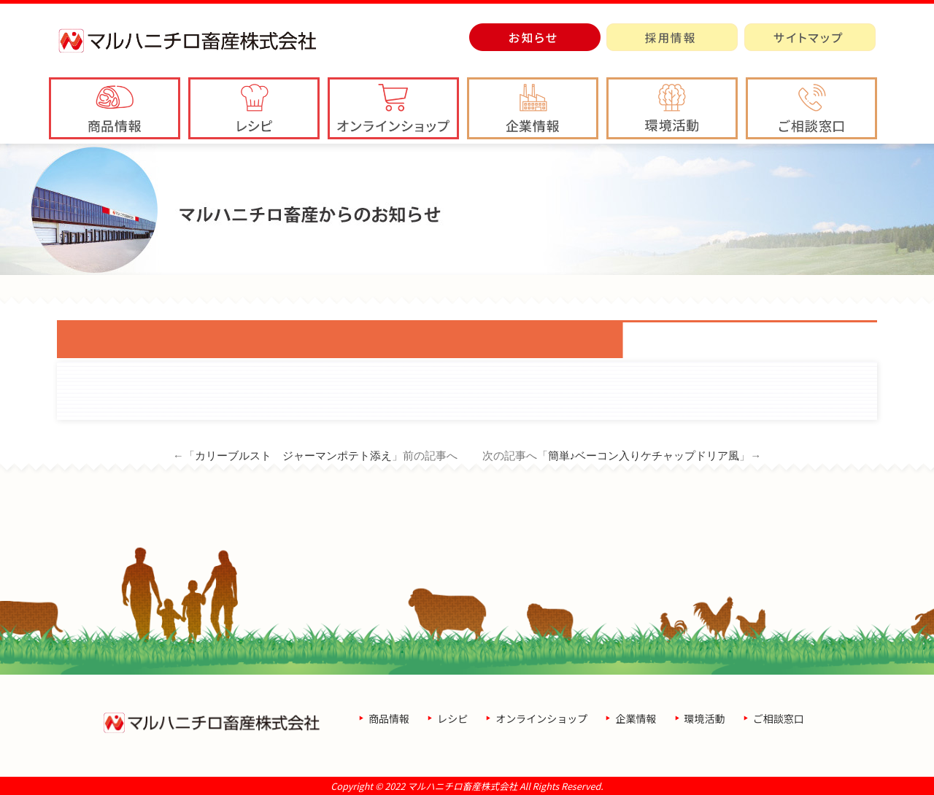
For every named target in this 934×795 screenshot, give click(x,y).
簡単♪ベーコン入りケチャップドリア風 (644, 455)
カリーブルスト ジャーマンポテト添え (293, 455)
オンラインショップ (541, 718)
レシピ (452, 718)
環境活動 (704, 718)
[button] (532, 108)
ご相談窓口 (778, 718)
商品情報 (388, 718)
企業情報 (635, 718)
